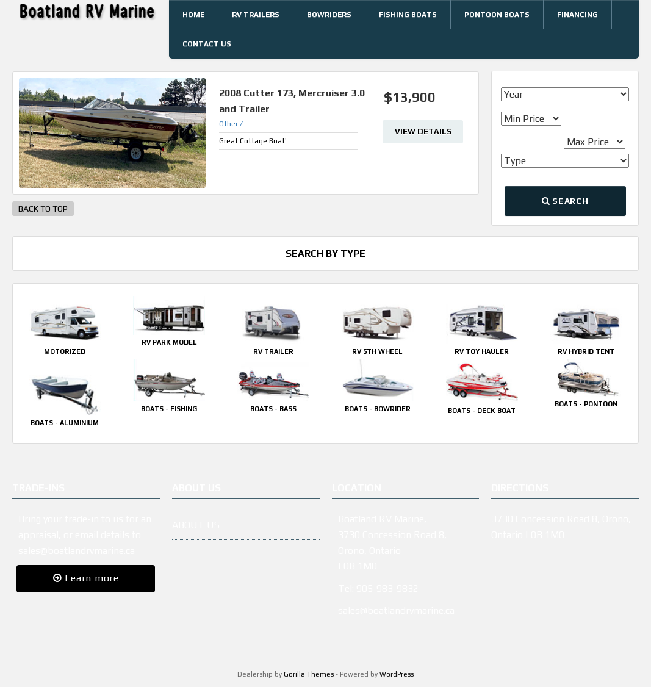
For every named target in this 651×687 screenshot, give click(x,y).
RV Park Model (169, 342)
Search (565, 201)
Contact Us (206, 44)
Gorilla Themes (309, 674)
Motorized (64, 351)
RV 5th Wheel (377, 351)
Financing (577, 14)
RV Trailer (273, 351)
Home (193, 14)
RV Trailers (255, 14)
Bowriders (329, 14)
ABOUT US (196, 525)
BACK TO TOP (43, 209)
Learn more (86, 578)
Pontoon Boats (497, 14)
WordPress (396, 674)
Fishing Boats (408, 14)
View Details (423, 131)
